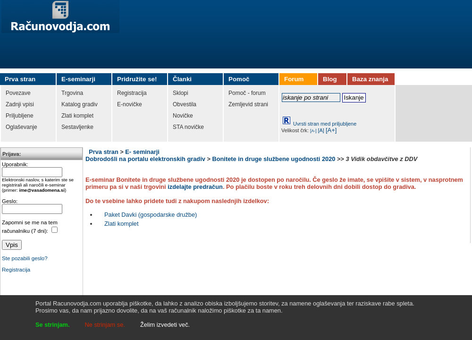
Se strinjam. (52, 324)
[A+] (331, 130)
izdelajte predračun (195, 186)
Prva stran (103, 151)
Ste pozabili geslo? (25, 258)
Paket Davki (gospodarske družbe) (150, 214)
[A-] (313, 130)
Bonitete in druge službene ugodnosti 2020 (273, 158)
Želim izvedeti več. (165, 324)
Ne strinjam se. (105, 324)
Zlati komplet (121, 223)
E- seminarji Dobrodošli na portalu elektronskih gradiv (145, 155)
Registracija (16, 269)
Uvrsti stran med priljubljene (324, 124)
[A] (321, 130)
